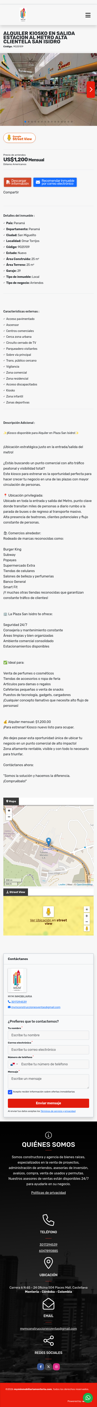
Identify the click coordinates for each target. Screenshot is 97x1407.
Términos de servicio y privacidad (58, 1111)
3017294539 (19, 1001)
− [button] (9, 817)
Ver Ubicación (41, 920)
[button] (25, 122)
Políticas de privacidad (48, 1193)
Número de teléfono (21, 1057)
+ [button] (9, 811)
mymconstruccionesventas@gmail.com (35, 1007)
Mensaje (13, 1071)
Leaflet (61, 884)
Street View (19, 138)
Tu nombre (15, 1028)
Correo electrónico (20, 1042)
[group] (48, 89)
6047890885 (48, 1251)
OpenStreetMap (84, 884)
